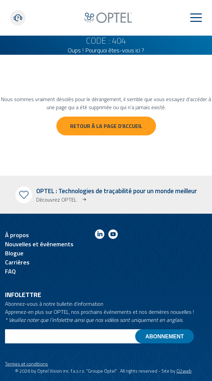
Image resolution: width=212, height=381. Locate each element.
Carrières (17, 262)
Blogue (14, 253)
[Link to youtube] (113, 235)
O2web (184, 370)
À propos (17, 235)
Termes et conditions (26, 363)
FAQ (10, 271)
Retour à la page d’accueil (106, 126)
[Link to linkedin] (100, 235)
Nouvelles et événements (39, 244)
